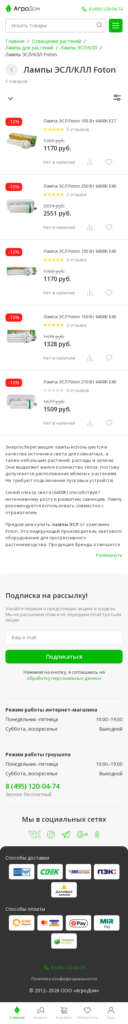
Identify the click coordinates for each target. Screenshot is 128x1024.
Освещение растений (56, 41)
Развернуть (109, 555)
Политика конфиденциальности (64, 979)
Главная (15, 41)
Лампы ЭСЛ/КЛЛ (78, 47)
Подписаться (64, 656)
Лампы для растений (29, 47)
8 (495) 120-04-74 (32, 786)
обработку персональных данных (64, 678)
